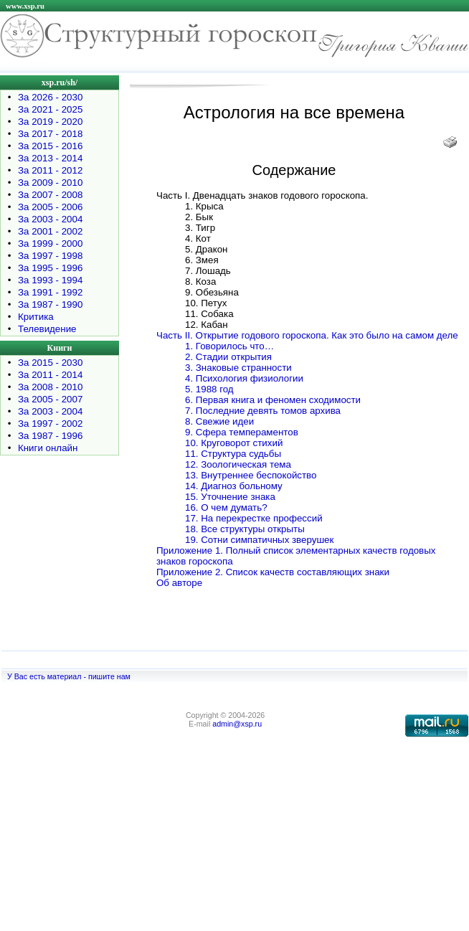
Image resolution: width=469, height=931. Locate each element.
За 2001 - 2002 (50, 231)
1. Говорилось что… (229, 346)
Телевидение (47, 328)
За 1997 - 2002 (50, 423)
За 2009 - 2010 (50, 182)
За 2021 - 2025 (50, 109)
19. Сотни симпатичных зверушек (259, 539)
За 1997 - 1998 (50, 255)
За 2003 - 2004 (50, 219)
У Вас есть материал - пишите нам (69, 676)
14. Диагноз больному (234, 486)
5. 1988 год (209, 389)
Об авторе (179, 582)
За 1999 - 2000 (50, 243)
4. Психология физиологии (244, 378)
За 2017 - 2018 (50, 133)
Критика (36, 316)
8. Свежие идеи (219, 421)
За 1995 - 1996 (50, 268)
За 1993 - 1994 (50, 280)
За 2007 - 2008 (50, 194)
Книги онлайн (47, 448)
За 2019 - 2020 (50, 121)
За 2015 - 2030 (50, 362)
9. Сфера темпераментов (241, 432)
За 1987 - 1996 (50, 435)
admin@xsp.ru (237, 723)
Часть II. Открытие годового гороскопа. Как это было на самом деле (307, 335)
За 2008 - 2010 (50, 387)
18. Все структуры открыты (245, 529)
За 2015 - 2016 (50, 146)
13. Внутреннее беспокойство (250, 475)
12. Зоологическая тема (238, 464)
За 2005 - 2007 (50, 399)
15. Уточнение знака (230, 496)
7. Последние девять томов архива (263, 410)
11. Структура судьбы (233, 453)
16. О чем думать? (226, 507)
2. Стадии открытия (228, 356)
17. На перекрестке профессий (254, 518)
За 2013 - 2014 (50, 158)
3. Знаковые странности (238, 367)
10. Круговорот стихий (234, 443)
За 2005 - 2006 (50, 207)
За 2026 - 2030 (50, 97)
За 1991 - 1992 (50, 292)
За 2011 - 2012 (50, 170)
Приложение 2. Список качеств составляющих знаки (272, 572)
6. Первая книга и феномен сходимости (273, 399)
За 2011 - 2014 (50, 374)
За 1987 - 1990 (50, 304)
